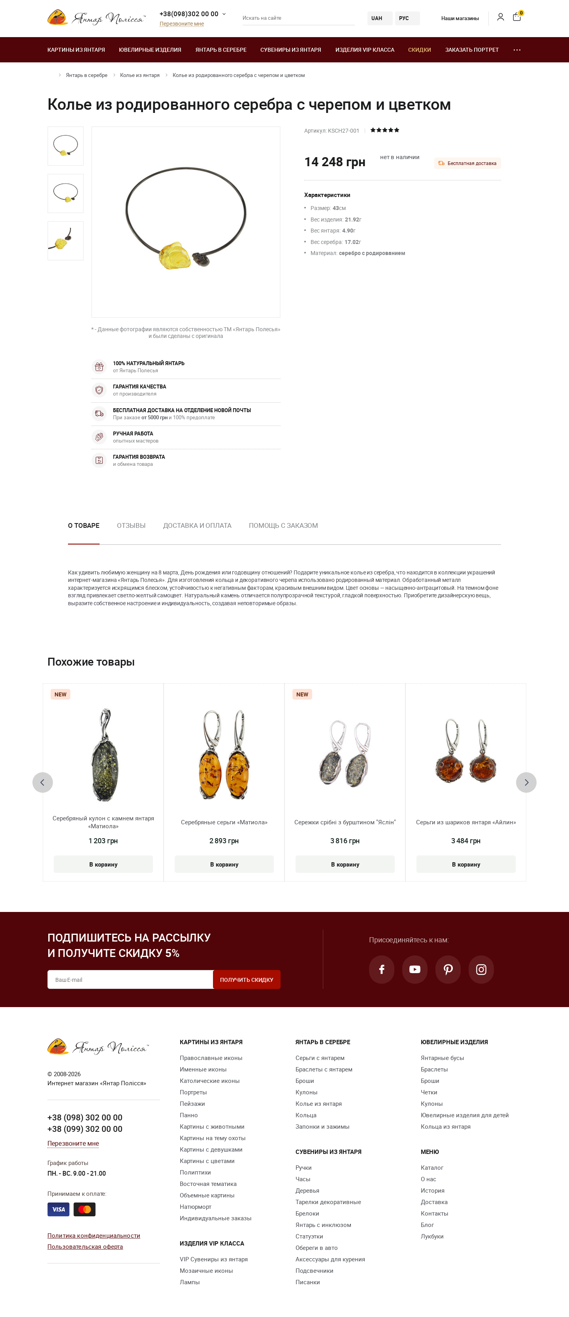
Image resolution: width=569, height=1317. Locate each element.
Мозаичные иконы (206, 1270)
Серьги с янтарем (320, 1058)
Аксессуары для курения (330, 1259)
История (433, 1190)
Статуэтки (309, 1236)
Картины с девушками (211, 1149)
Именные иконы (203, 1069)
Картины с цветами (207, 1161)
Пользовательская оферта (85, 1246)
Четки (429, 1092)
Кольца (306, 1115)
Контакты (434, 1213)
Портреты (193, 1092)
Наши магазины (454, 18)
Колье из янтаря (140, 75)
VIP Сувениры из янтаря (214, 1259)
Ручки (304, 1167)
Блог (427, 1225)
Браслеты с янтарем (324, 1069)
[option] (65, 146)
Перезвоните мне (182, 24)
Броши (305, 1080)
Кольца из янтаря (446, 1126)
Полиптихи (195, 1172)
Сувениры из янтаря (290, 49)
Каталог (432, 1167)
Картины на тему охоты (213, 1138)
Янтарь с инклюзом (323, 1225)
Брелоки (307, 1213)
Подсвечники (314, 1270)
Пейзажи (192, 1103)
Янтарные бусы (442, 1058)
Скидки (419, 49)
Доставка (434, 1202)
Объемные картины (207, 1195)
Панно (189, 1115)
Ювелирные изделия (150, 49)
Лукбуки (432, 1236)
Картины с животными (212, 1126)
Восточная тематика (208, 1184)
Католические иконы (210, 1080)
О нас (428, 1179)
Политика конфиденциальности (93, 1235)
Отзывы (131, 525)
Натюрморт (195, 1206)
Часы (303, 1179)
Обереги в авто (317, 1247)
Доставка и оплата (197, 525)
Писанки (308, 1282)
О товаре (84, 525)
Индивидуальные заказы (216, 1218)
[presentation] (42, 782)
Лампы (190, 1282)
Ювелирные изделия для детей (465, 1115)
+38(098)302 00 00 (189, 13)
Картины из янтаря (76, 49)
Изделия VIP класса (364, 49)
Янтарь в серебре (221, 49)
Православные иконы (211, 1058)
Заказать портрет (472, 49)
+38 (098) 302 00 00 (84, 1117)
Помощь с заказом (283, 525)
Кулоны (307, 1092)
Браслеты (434, 1069)
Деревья (307, 1190)
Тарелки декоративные (328, 1202)
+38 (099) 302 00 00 (84, 1128)
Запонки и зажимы (323, 1126)
